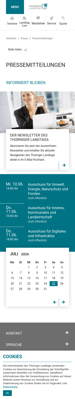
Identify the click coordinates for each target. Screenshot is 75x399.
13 (12, 278)
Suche (63, 23)
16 (37, 278)
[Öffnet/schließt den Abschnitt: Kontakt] (67, 333)
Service (51, 23)
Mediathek (38, 23)
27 (12, 289)
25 (53, 283)
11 (53, 272)
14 (20, 278)
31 (45, 289)
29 (28, 289)
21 (20, 283)
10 (45, 272)
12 (61, 272)
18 (53, 278)
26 (61, 283)
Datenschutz (10, 386)
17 (45, 278)
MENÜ (15, 7)
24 (45, 283)
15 (28, 278)
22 (28, 283)
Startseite (11, 38)
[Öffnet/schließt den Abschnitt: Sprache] (67, 344)
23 (37, 283)
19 (61, 278)
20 (12, 283)
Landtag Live (24, 24)
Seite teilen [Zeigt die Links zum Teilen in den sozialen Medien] (15, 49)
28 (20, 289)
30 (37, 289)
